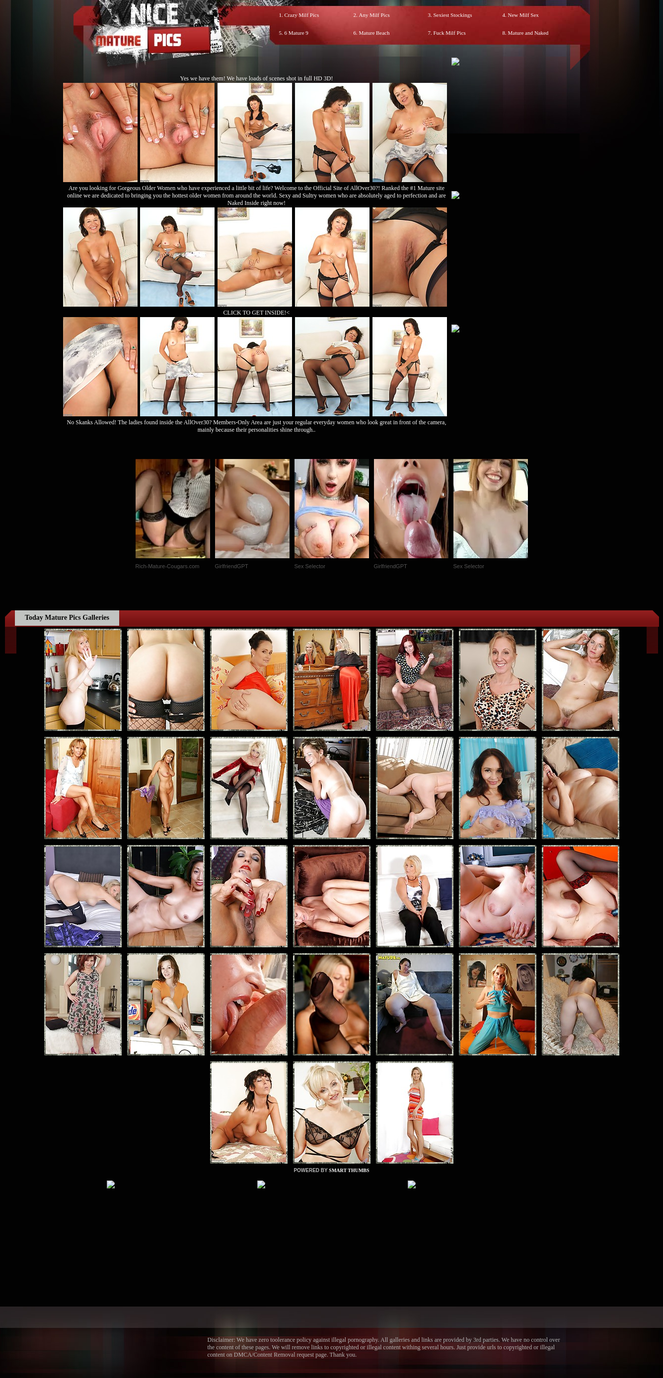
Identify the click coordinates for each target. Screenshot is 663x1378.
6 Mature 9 (296, 33)
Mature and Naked (528, 33)
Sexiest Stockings (453, 15)
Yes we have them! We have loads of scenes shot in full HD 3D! (256, 78)
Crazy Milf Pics (302, 15)
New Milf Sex (523, 15)
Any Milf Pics (374, 15)
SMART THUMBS (349, 1170)
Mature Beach (374, 33)
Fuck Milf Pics (450, 33)
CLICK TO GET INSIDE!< (256, 312)
